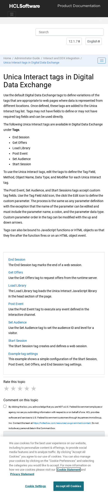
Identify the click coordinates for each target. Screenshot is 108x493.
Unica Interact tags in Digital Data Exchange (31, 62)
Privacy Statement (22, 476)
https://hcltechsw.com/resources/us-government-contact (62, 423)
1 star (6, 388)
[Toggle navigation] (12, 14)
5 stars (34, 388)
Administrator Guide (27, 58)
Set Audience (17, 322)
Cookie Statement (68, 471)
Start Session (17, 340)
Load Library (17, 285)
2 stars (13, 388)
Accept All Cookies (68, 488)
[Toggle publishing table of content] (102, 61)
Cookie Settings (35, 488)
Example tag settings (23, 354)
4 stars (27, 388)
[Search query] (69, 32)
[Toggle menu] (100, 21)
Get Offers (15, 272)
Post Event (16, 304)
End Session (16, 259)
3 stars (20, 388)
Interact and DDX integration (61, 58)
